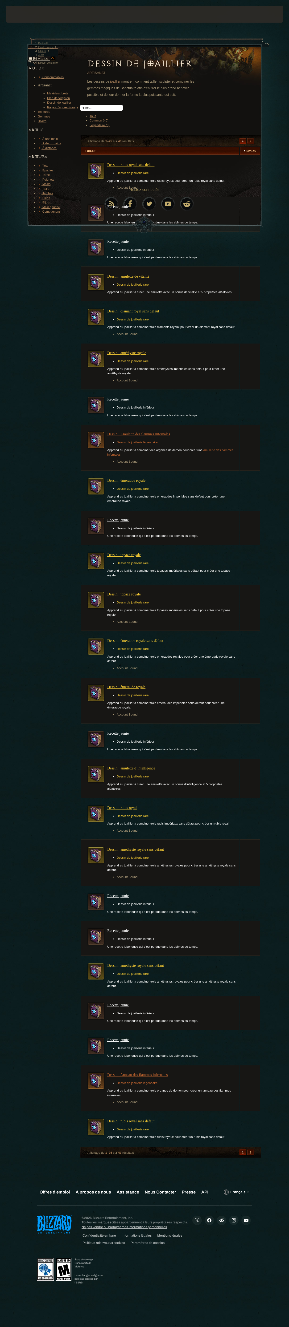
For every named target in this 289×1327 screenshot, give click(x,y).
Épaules (46, 170)
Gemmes (44, 116)
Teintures (44, 111)
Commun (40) (99, 120)
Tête (43, 165)
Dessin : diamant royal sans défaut (133, 311)
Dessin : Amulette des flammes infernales (138, 434)
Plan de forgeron (58, 98)
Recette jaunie (118, 207)
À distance (47, 148)
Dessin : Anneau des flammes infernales (137, 1075)
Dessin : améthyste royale (126, 353)
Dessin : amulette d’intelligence (131, 768)
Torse (44, 175)
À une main (48, 139)
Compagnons (49, 211)
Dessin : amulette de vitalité (128, 276)
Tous (93, 116)
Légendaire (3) (100, 125)
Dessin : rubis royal (122, 808)
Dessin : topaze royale (124, 555)
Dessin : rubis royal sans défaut (130, 165)
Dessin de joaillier (59, 102)
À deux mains (49, 143)
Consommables (51, 77)
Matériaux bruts (57, 93)
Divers (42, 121)
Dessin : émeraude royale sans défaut (135, 641)
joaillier (115, 81)
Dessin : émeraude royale (126, 480)
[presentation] (20, 14)
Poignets (46, 179)
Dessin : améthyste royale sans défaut (135, 849)
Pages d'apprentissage (62, 107)
